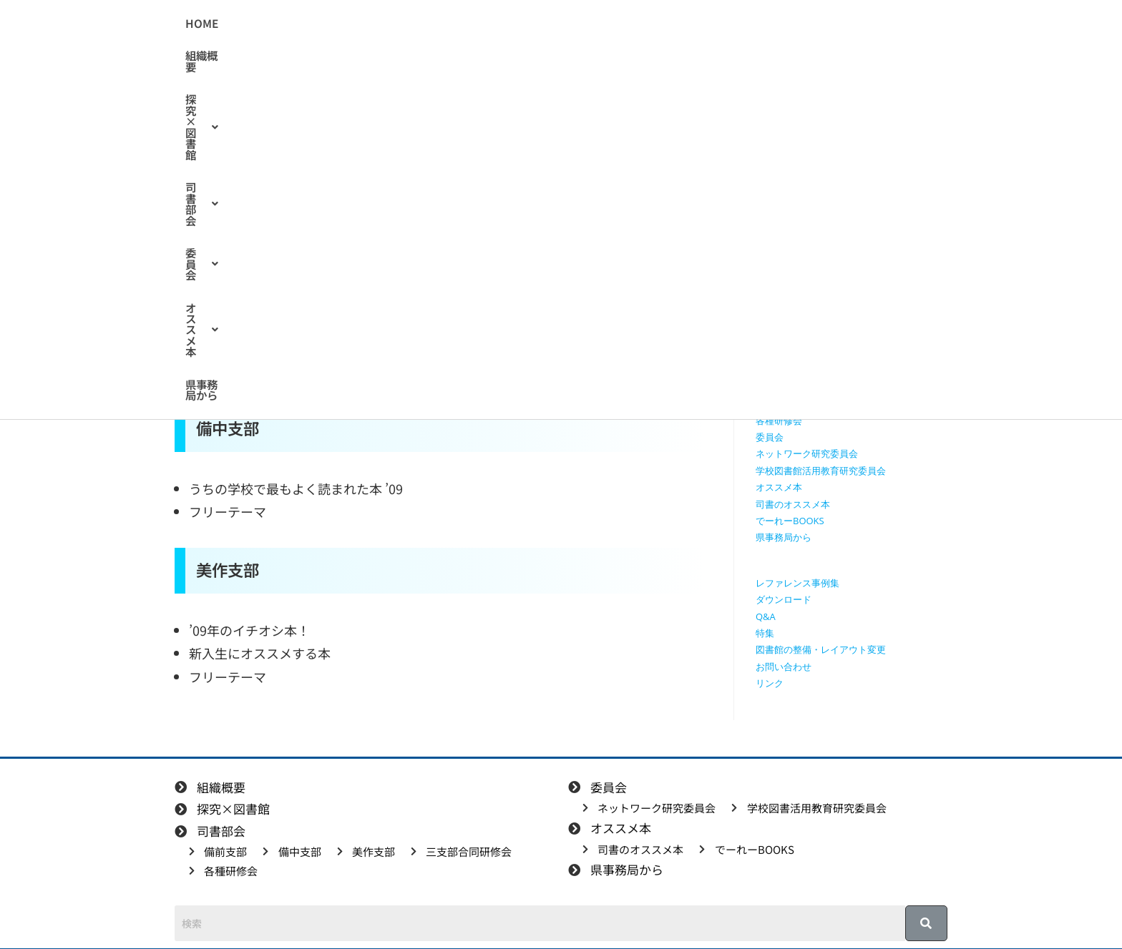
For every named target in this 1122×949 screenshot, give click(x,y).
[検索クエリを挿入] (855, 168)
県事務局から (786, 23)
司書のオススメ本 (331, 221)
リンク (770, 683)
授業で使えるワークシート (811, 269)
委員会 (621, 23)
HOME (319, 23)
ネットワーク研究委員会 (807, 453)
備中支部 (774, 370)
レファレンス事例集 (797, 582)
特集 (765, 632)
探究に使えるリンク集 (802, 303)
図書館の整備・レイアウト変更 (821, 649)
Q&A (766, 616)
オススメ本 (699, 23)
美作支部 (774, 386)
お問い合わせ (783, 666)
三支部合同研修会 (793, 403)
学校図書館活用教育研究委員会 (821, 470)
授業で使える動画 (793, 286)
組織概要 (377, 23)
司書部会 (548, 23)
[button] (459, 24)
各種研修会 (779, 420)
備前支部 (774, 353)
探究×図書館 (460, 23)
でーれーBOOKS (790, 520)
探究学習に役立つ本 (797, 319)
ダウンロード (783, 599)
